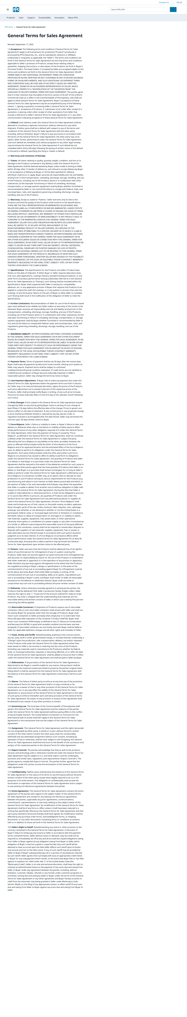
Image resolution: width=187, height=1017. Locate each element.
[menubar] (42, 17)
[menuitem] (11, 17)
